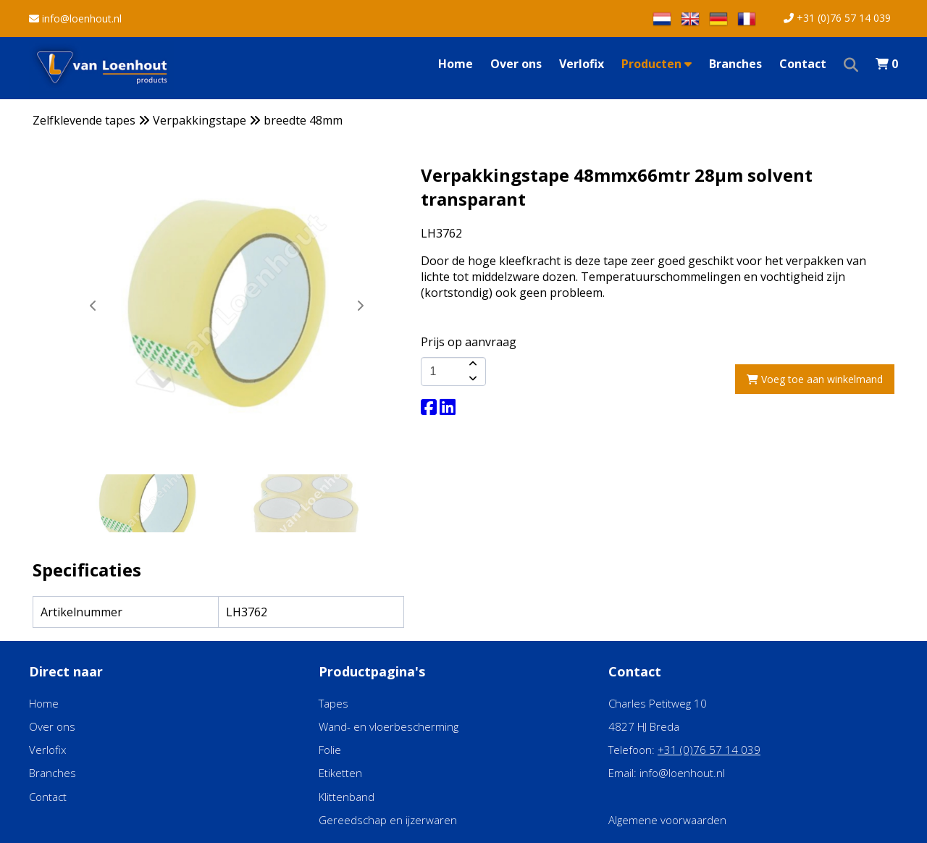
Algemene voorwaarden (667, 820)
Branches (735, 64)
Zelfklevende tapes (84, 120)
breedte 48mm (303, 120)
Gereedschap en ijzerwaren (388, 820)
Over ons (516, 64)
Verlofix (581, 64)
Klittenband (346, 796)
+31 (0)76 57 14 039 (837, 18)
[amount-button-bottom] (471, 379)
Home (455, 64)
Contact (802, 64)
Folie (330, 749)
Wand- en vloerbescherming (388, 726)
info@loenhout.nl (75, 18)
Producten (656, 64)
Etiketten (340, 773)
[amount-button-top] (471, 364)
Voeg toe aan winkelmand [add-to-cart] (815, 379)
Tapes (333, 703)
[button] (359, 305)
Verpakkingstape (199, 120)
